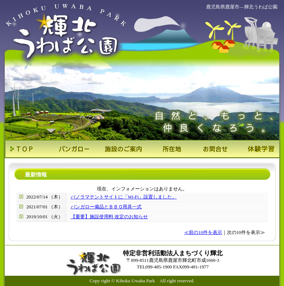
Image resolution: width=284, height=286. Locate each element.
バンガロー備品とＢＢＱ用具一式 (106, 206)
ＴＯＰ (28, 149)
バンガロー (73, 149)
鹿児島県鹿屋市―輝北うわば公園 (241, 7)
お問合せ (210, 149)
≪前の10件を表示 (203, 232)
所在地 (165, 149)
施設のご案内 (119, 149)
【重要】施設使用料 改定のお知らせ (109, 216)
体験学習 (256, 149)
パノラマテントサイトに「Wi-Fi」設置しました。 (124, 197)
